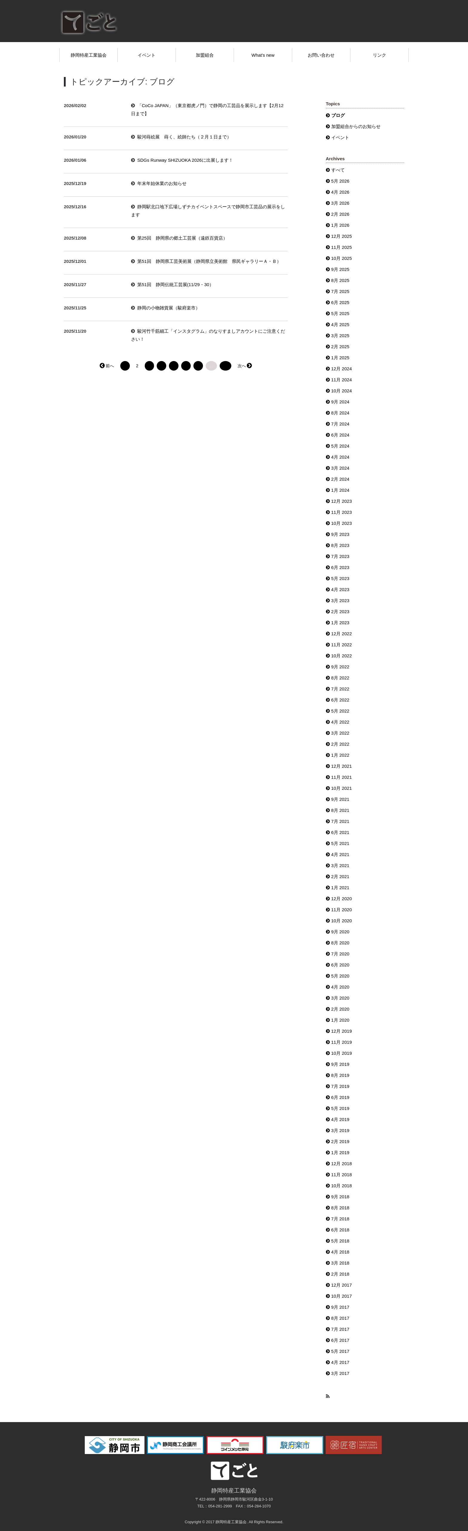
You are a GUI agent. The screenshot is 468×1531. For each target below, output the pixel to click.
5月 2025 (340, 313)
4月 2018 (340, 1251)
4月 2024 (340, 457)
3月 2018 (340, 1262)
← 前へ (107, 365)
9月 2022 (340, 666)
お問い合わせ (321, 55)
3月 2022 (340, 733)
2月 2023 (340, 611)
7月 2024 (340, 423)
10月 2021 (341, 788)
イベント (147, 55)
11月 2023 (341, 512)
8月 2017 (340, 1318)
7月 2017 (340, 1329)
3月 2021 (340, 865)
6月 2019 (340, 1097)
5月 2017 (340, 1351)
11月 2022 (341, 644)
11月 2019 (341, 1042)
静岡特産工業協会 (89, 55)
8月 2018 (340, 1207)
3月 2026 (340, 203)
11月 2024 (341, 379)
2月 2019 (340, 1141)
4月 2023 (340, 589)
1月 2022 (340, 755)
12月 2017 (341, 1285)
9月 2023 (340, 534)
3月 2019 (340, 1130)
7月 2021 (340, 821)
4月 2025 (340, 324)
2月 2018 (340, 1273)
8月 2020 (340, 942)
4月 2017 (340, 1362)
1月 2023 (340, 622)
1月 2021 (340, 887)
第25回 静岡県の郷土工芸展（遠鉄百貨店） (182, 237)
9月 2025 (340, 269)
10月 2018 (341, 1185)
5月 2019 (340, 1108)
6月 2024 (340, 434)
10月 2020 (341, 920)
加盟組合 (205, 55)
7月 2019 (340, 1086)
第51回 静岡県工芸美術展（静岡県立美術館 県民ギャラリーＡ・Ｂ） (209, 261)
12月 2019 (341, 1031)
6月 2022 (340, 699)
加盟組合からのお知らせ (356, 126)
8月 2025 (340, 280)
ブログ (338, 115)
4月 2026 (340, 192)
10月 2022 (341, 655)
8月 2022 (340, 677)
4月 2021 (340, 854)
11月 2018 (341, 1174)
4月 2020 (340, 986)
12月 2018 (341, 1163)
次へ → (244, 365)
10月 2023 (341, 523)
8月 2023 (340, 545)
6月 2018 (340, 1229)
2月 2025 (340, 346)
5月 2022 (340, 710)
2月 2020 (340, 1009)
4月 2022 (340, 721)
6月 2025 (340, 302)
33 (225, 365)
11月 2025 (341, 247)
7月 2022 (340, 688)
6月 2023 (340, 567)
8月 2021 (340, 810)
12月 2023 (341, 501)
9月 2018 (340, 1196)
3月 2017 (340, 1373)
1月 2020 (340, 1020)
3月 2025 (340, 335)
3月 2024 (340, 468)
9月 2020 (340, 931)
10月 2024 (341, 390)
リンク (379, 55)
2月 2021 (340, 876)
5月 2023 (340, 578)
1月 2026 (340, 225)
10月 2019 (341, 1053)
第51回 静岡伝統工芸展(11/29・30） (175, 284)
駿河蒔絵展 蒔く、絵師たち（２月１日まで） (184, 136)
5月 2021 (340, 843)
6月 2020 (340, 964)
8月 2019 (340, 1075)
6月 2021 (340, 832)
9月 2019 (340, 1064)
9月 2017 (340, 1307)
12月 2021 (341, 766)
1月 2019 (340, 1152)
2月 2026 (340, 214)
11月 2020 (341, 909)
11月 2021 (341, 777)
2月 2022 (340, 744)
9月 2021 (340, 799)
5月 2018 (340, 1240)
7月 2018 (340, 1218)
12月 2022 (341, 633)
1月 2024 (340, 490)
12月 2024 (341, 368)
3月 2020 (340, 997)
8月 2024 (340, 412)
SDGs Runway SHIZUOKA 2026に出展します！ (185, 160)
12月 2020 (341, 898)
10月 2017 (341, 1296)
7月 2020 (340, 953)
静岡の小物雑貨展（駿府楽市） (168, 307)
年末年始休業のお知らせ (162, 183)
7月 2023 (340, 556)
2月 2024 (340, 479)
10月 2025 (341, 258)
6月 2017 (340, 1340)
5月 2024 (340, 445)
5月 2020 (340, 975)
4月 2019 (340, 1119)
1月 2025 (340, 357)
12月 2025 (341, 236)
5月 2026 (340, 181)
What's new (262, 55)
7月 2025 (340, 291)
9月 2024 (340, 401)
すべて (338, 169)
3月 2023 (340, 600)
